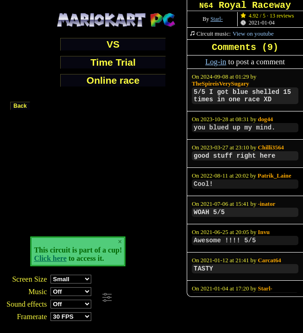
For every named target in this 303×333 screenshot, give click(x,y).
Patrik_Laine (274, 176)
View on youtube (253, 33)
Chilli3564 (271, 147)
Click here (50, 258)
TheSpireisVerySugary (220, 83)
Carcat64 (269, 260)
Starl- (216, 19)
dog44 (265, 119)
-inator (267, 204)
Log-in (215, 61)
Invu (264, 232)
